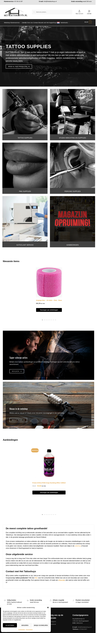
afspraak (62, 579)
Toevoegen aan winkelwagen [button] (49, 309)
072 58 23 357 (18, 1)
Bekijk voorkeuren (41, 625)
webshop (78, 545)
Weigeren (24, 625)
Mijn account (79, 12)
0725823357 (83, 628)
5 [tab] (50, 319)
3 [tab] (46, 319)
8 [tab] (56, 319)
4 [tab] (48, 319)
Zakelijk (89, 12)
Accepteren (10, 625)
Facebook (53, 623)
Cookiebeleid (21, 629)
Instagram (53, 620)
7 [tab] (54, 319)
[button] (48, 607)
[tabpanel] (49, 290)
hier (36, 576)
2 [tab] (44, 319)
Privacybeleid (29, 629)
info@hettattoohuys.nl (50, 1)
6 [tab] (52, 319)
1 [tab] (42, 319)
